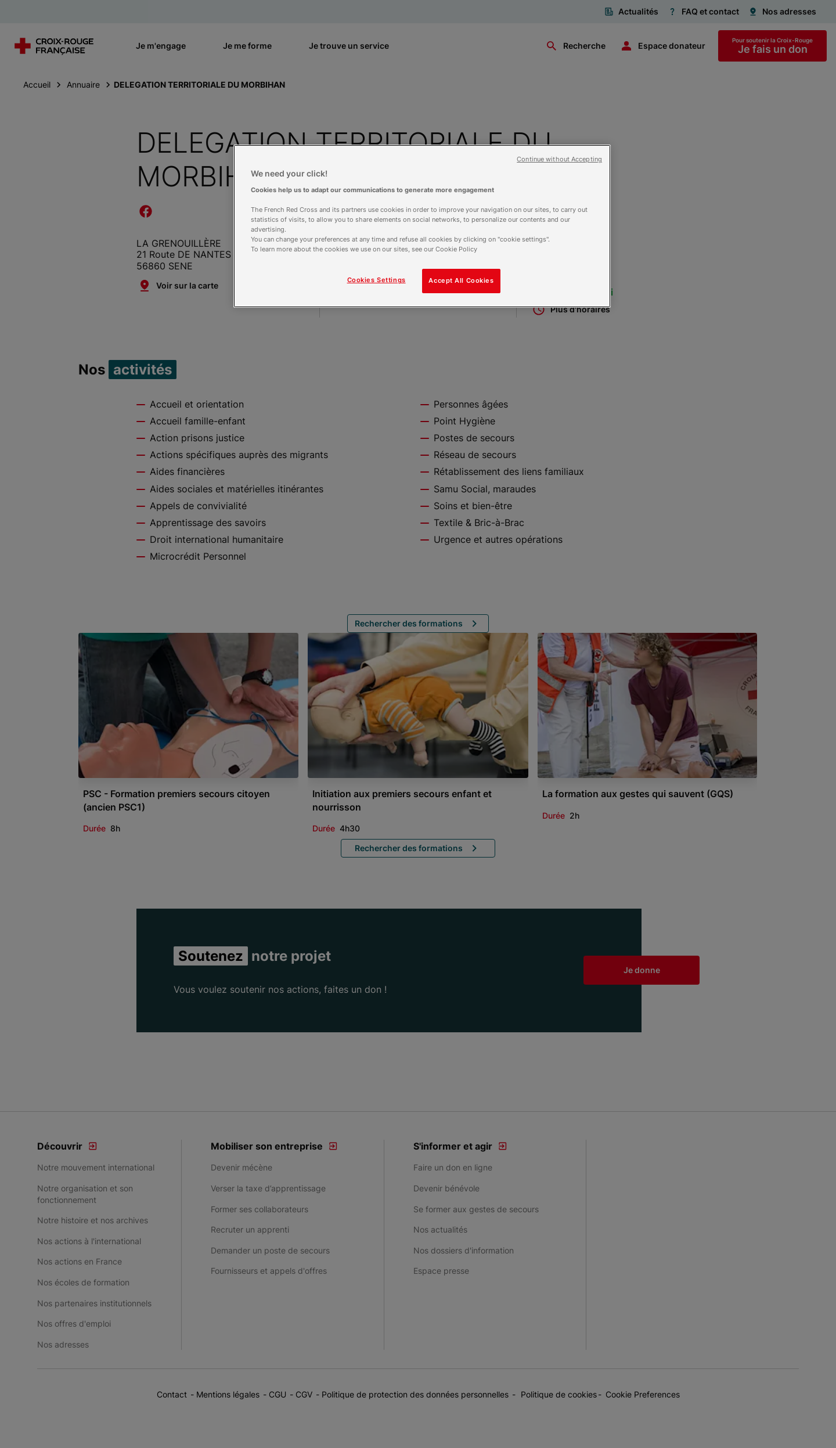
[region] (422, 226)
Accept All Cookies (460, 280)
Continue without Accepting (559, 159)
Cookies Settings (376, 280)
